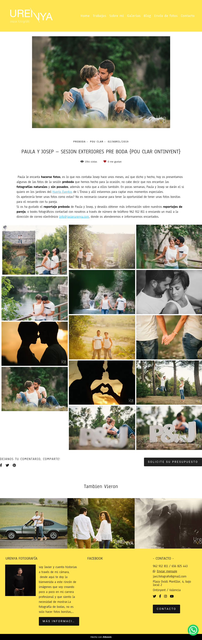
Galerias (133, 15)
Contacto (188, 15)
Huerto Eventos (62, 192)
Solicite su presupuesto (173, 462)
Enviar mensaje (167, 571)
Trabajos (99, 15)
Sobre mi (116, 15)
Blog (147, 15)
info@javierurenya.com (74, 216)
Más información (60, 621)
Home (85, 15)
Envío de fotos (166, 15)
